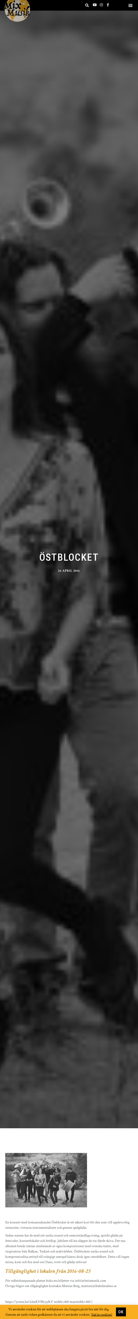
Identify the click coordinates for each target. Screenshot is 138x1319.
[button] (130, 5)
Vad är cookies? (101, 1314)
